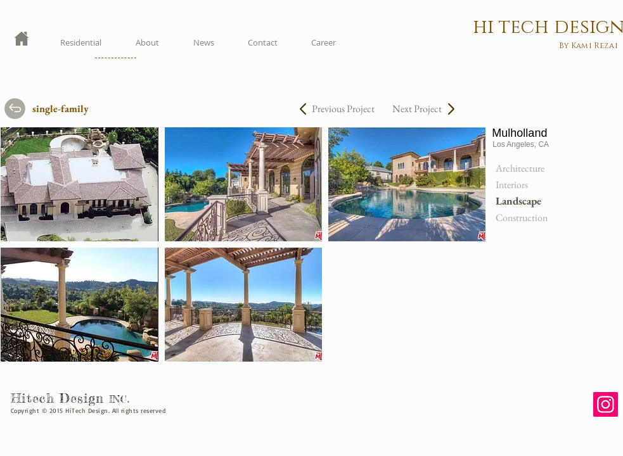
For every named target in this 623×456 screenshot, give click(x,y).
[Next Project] (411, 109)
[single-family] (71, 108)
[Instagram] (605, 404)
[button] (79, 184)
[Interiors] (525, 185)
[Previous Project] (342, 109)
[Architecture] (525, 168)
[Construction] (525, 218)
